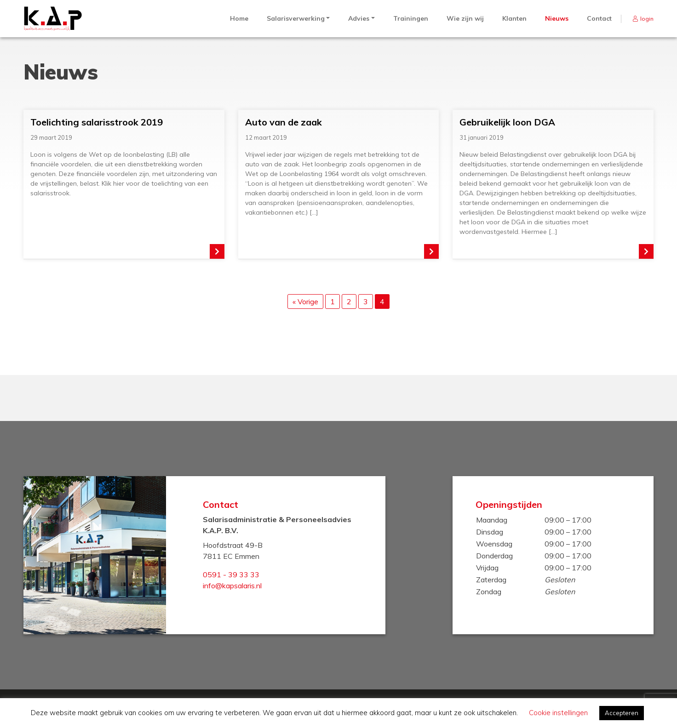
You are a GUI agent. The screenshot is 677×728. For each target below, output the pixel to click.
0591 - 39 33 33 (231, 574)
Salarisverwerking (296, 18)
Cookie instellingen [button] (558, 712)
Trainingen (410, 18)
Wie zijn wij (465, 18)
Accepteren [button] (621, 713)
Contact (599, 18)
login (647, 18)
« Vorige (305, 301)
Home (239, 18)
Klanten (514, 18)
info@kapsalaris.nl (232, 585)
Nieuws (556, 18)
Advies (358, 18)
